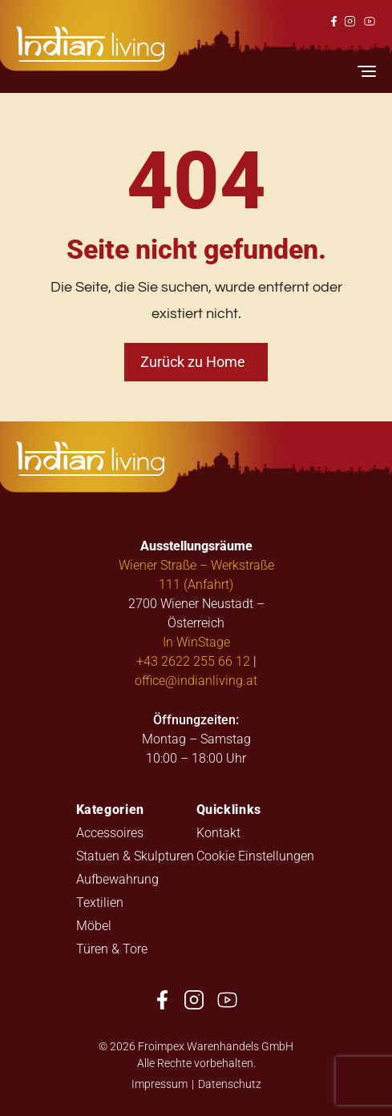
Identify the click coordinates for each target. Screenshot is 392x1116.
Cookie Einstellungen (255, 855)
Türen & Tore (112, 948)
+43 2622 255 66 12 (193, 660)
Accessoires (109, 832)
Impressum (159, 1083)
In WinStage (196, 641)
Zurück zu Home (192, 361)
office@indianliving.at (196, 679)
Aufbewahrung (117, 878)
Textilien (99, 901)
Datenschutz (229, 1083)
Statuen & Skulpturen (135, 855)
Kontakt (218, 832)
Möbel (93, 925)
